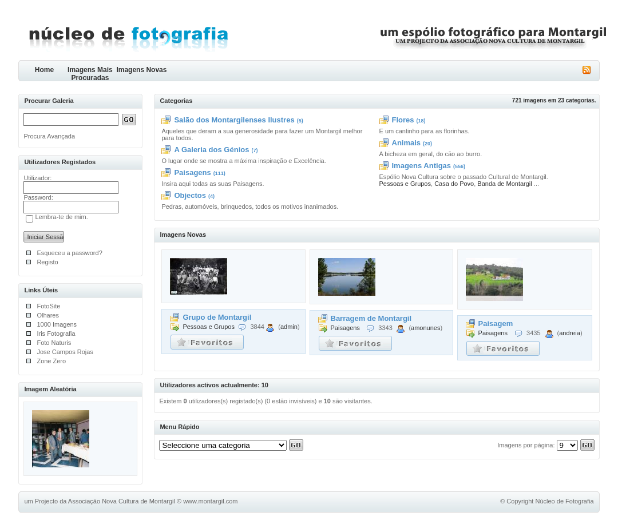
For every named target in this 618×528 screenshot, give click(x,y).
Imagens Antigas (421, 165)
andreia (569, 332)
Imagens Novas (141, 70)
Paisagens (192, 172)
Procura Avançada (49, 136)
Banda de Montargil (504, 183)
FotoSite (48, 306)
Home (44, 70)
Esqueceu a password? (69, 252)
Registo (47, 262)
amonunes (425, 327)
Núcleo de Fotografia (564, 501)
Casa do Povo (454, 183)
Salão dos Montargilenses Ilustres (234, 120)
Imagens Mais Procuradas (90, 73)
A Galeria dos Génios (211, 149)
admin (289, 326)
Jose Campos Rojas (65, 351)
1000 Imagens (57, 324)
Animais (406, 142)
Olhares (48, 315)
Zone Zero (51, 361)
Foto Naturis (54, 342)
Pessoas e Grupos (405, 183)
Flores (403, 120)
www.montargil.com (210, 501)
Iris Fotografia (56, 333)
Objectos (190, 195)
